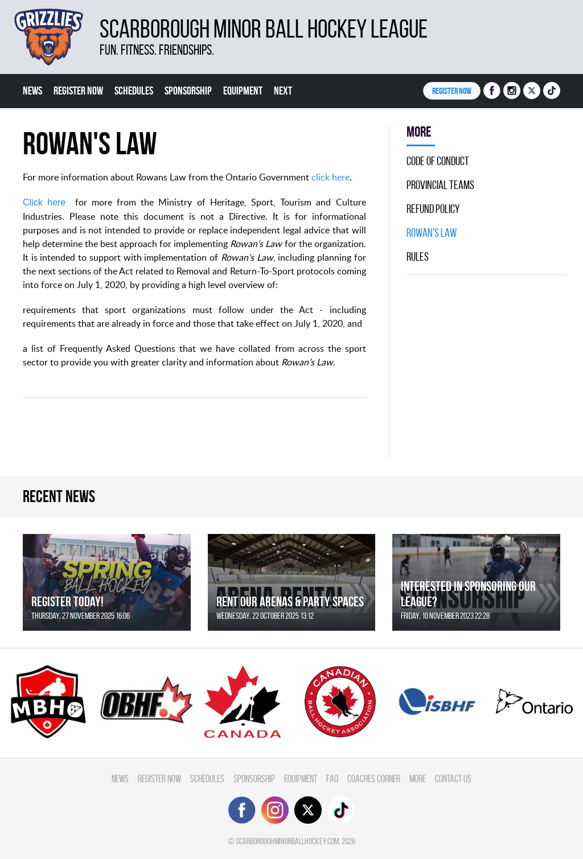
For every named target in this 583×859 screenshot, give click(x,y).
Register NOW (451, 91)
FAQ (332, 778)
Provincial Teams (440, 185)
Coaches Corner (373, 778)
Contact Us (453, 778)
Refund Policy (433, 209)
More (417, 778)
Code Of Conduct (438, 161)
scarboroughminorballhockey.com (287, 841)
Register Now (78, 90)
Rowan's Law (432, 233)
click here (330, 177)
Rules (418, 256)
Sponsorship (188, 90)
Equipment (242, 90)
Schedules (133, 90)
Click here (44, 202)
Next (283, 90)
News (32, 90)
